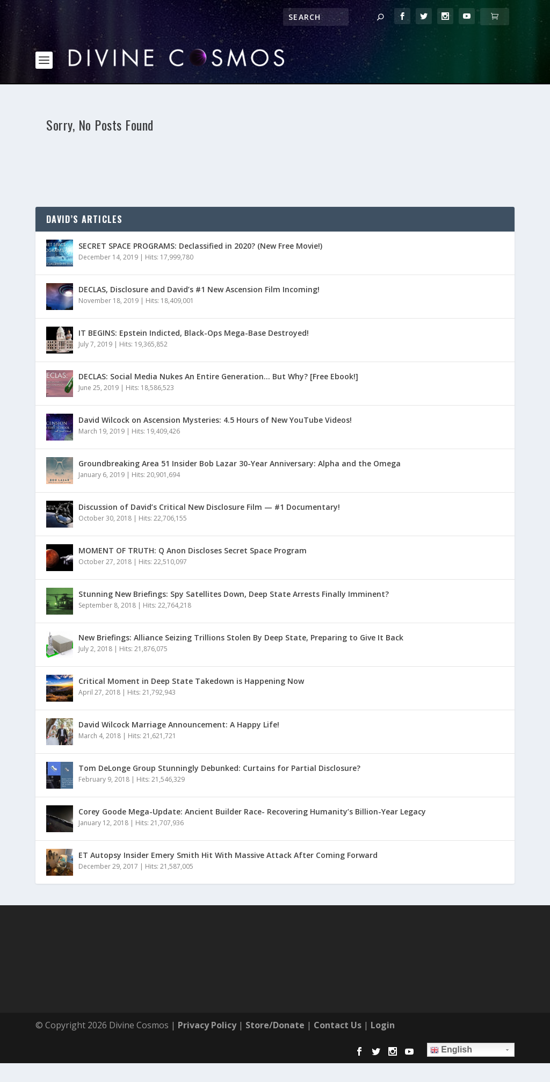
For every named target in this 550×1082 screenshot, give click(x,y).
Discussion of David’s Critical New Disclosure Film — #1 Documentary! (209, 471)
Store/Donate (275, 989)
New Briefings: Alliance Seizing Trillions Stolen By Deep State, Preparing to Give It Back (240, 601)
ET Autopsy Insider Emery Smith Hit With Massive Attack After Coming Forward (228, 819)
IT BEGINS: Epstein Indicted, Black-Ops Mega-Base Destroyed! (193, 297)
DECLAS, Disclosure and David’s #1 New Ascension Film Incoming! (199, 253)
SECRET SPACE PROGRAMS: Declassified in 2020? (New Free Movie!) (200, 210)
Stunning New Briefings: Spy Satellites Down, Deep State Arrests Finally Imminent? (233, 558)
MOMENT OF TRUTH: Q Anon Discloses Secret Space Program (192, 514)
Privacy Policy (207, 989)
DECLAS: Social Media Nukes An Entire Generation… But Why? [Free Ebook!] (218, 340)
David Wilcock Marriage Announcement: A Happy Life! (178, 688)
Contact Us (337, 989)
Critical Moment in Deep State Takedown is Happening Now (191, 645)
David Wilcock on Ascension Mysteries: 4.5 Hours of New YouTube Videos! (215, 384)
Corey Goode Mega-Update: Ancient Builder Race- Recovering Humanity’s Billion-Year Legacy (252, 775)
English (451, 1014)
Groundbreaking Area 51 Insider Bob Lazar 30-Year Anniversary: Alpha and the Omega (239, 427)
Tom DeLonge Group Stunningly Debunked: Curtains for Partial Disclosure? (219, 732)
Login (383, 989)
